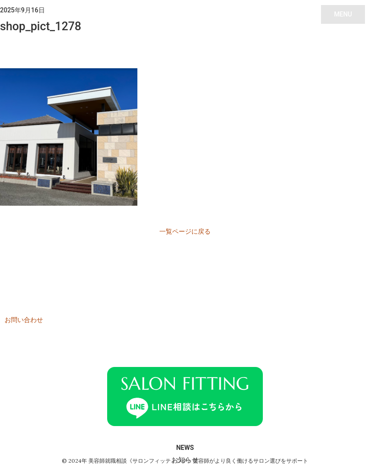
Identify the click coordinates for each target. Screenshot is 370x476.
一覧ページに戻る (185, 231)
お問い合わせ (24, 319)
